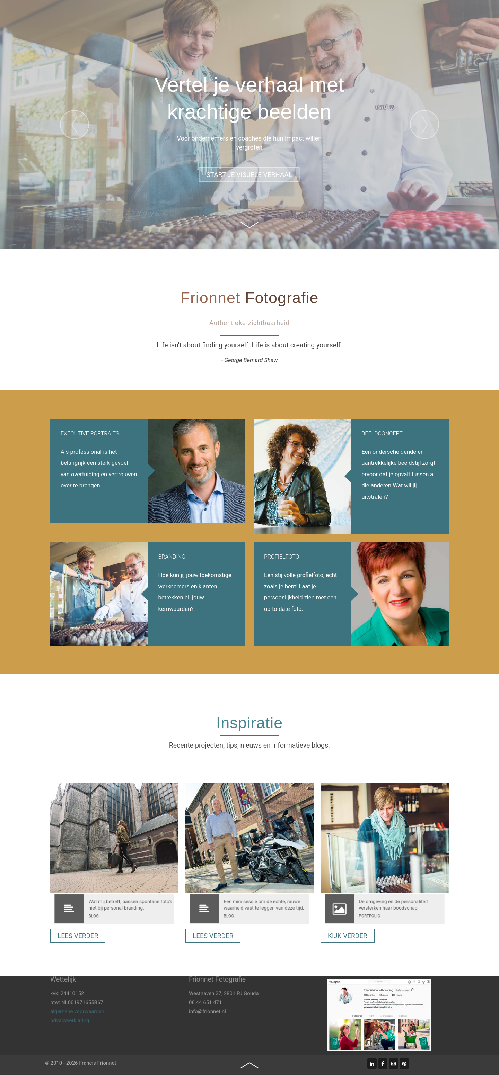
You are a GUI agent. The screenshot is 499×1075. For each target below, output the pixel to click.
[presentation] (74, 124)
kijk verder (347, 936)
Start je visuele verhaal (249, 175)
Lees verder (78, 936)
